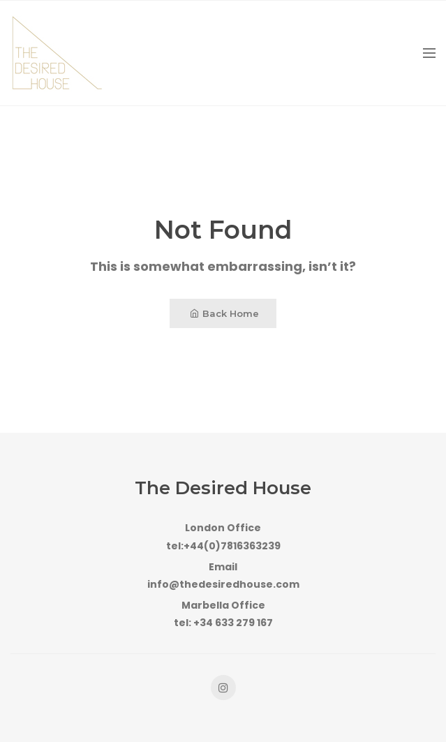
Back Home (224, 313)
